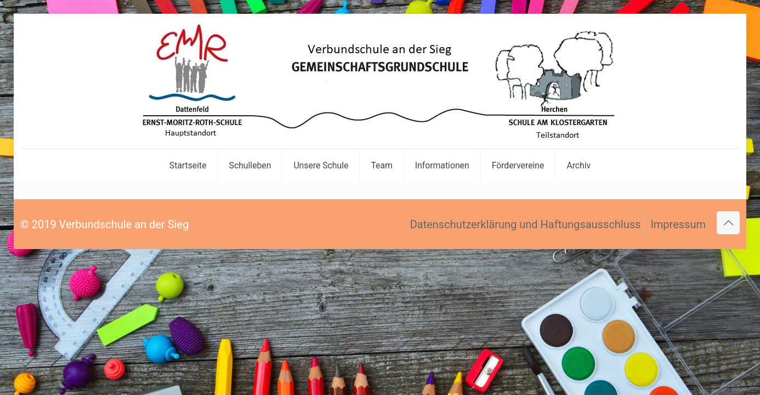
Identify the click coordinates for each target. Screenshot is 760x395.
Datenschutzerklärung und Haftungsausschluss (525, 224)
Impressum (678, 224)
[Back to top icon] (728, 222)
